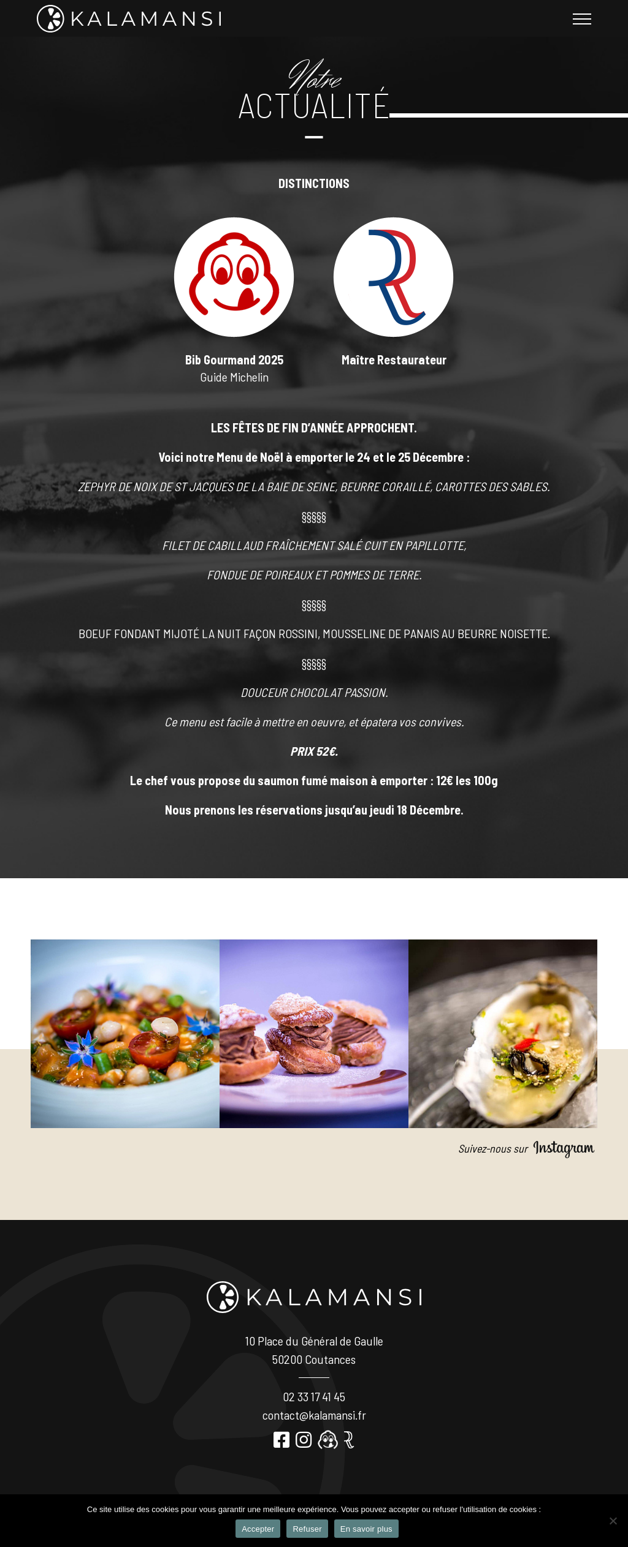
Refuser (307, 1529)
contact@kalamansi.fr (314, 1414)
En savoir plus (366, 1529)
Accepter (258, 1529)
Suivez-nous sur (527, 1148)
